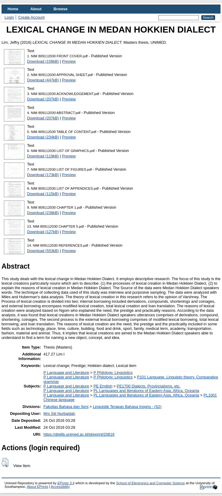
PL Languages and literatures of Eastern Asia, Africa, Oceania (146, 390)
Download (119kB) (43, 156)
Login (9, 17)
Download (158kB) (43, 61)
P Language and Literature (66, 372)
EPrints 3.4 (65, 483)
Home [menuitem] (13, 9)
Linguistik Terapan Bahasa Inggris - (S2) (127, 406)
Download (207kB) (43, 99)
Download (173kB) (43, 174)
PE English (103, 386)
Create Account (31, 17)
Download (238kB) (43, 212)
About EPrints (37, 486)
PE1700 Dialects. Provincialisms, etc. (148, 386)
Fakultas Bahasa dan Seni (65, 406)
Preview (69, 61)
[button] (5, 462)
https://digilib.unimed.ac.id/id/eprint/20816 (78, 434)
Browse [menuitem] (61, 9)
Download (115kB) (43, 193)
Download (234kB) (43, 137)
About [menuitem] (36, 9)
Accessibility (60, 486)
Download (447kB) (43, 80)
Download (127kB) (43, 231)
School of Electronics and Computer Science (150, 483)
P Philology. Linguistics (113, 372)
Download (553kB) (43, 250)
